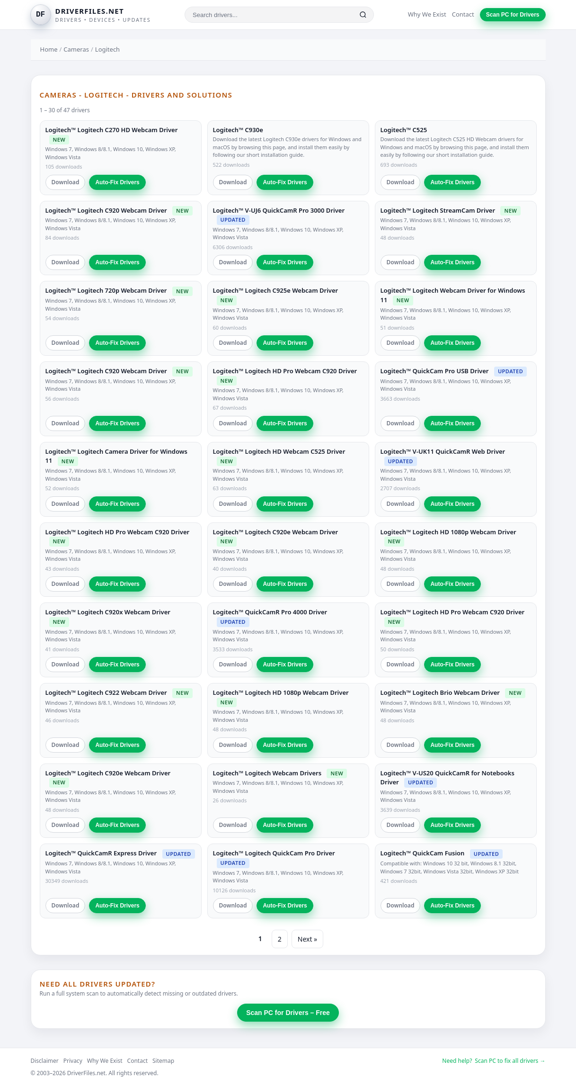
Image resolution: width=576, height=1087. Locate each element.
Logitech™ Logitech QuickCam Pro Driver (274, 853)
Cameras (76, 49)
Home (49, 49)
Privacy (72, 1061)
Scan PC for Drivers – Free (288, 1012)
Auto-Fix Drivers (117, 182)
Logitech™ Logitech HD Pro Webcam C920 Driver (285, 371)
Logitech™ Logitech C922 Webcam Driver (106, 692)
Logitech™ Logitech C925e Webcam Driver (275, 290)
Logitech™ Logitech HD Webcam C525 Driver (279, 451)
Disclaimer (45, 1061)
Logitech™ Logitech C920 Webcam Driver (106, 210)
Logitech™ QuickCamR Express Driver (101, 853)
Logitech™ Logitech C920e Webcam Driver (275, 532)
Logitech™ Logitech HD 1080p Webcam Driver (448, 532)
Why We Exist (427, 14)
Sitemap (163, 1061)
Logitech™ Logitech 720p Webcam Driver (106, 290)
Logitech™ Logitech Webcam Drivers (267, 773)
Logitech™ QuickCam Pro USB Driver (435, 371)
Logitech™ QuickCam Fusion (423, 853)
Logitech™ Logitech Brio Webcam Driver (440, 692)
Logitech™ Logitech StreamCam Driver (438, 210)
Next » (307, 938)
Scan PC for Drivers (513, 14)
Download (66, 182)
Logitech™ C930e (238, 130)
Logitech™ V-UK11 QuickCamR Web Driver (443, 451)
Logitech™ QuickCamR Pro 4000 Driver (270, 612)
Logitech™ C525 (404, 130)
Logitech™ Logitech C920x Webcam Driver (107, 612)
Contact (463, 14)
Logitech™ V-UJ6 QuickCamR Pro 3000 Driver (279, 210)
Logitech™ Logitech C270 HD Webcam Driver (111, 130)
